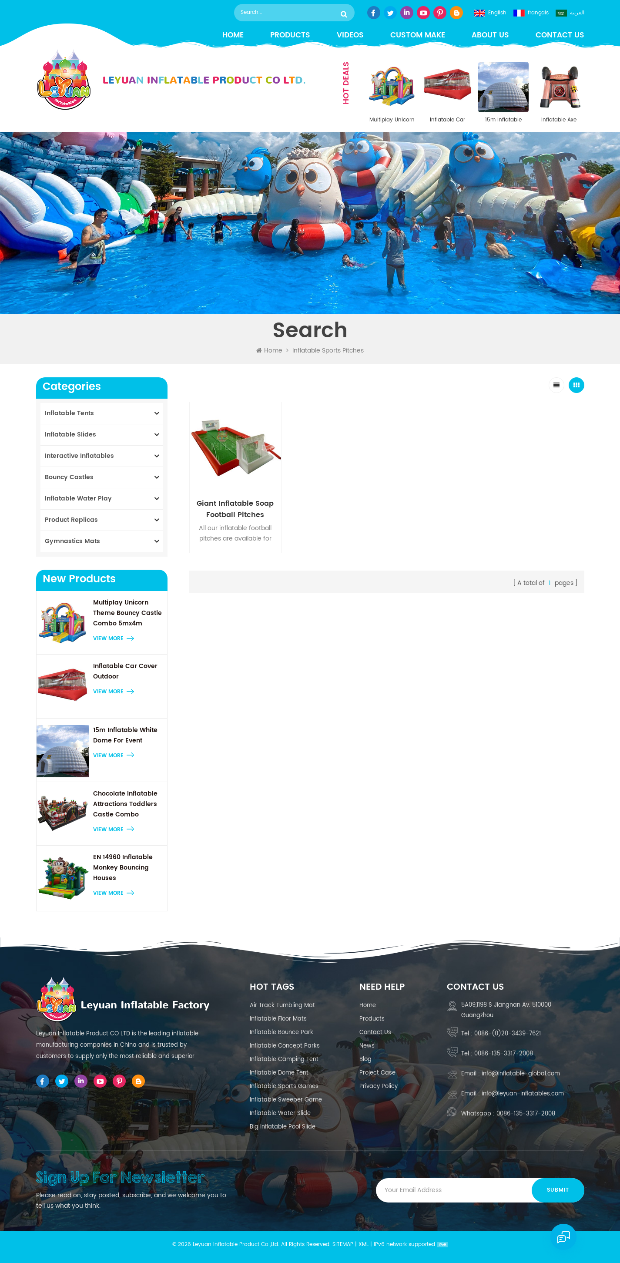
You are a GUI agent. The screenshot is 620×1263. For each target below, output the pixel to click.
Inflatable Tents (69, 413)
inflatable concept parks (285, 1046)
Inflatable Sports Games (284, 1086)
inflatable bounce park (281, 1032)
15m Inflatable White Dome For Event (503, 120)
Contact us (560, 35)
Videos (350, 35)
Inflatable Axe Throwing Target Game (559, 120)
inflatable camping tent (284, 1059)
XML (364, 1244)
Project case (377, 1073)
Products (290, 35)
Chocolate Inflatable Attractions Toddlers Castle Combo (125, 804)
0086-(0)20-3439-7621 (507, 1033)
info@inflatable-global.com (521, 1073)
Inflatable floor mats (278, 1019)
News (367, 1046)
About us (490, 35)
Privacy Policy (378, 1086)
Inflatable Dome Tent (279, 1073)
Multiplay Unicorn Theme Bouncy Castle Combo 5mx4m (392, 120)
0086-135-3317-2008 (503, 1053)
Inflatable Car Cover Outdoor (448, 120)
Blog (365, 1059)
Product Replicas (71, 520)
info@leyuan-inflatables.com (523, 1093)
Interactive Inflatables (79, 456)
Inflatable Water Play (78, 499)
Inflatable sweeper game (286, 1100)
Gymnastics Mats (72, 541)
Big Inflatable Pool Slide (282, 1127)
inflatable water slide (280, 1113)
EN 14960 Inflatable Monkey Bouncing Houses (123, 867)
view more (108, 639)
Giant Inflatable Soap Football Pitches (235, 509)
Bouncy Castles (69, 477)
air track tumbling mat (282, 1005)
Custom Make (417, 35)
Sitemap (342, 1244)
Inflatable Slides (70, 435)
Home (233, 35)
